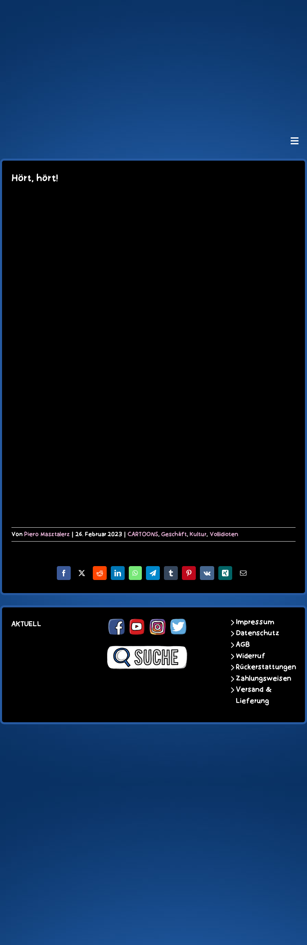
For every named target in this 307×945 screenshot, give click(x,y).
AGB (243, 644)
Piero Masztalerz (47, 534)
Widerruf (250, 656)
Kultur (198, 534)
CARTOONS (143, 534)
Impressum (255, 622)
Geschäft (174, 534)
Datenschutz (257, 633)
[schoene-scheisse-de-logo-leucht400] (153, 13)
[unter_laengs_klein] (153, 108)
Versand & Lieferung (254, 695)
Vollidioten (224, 534)
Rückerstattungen (260, 667)
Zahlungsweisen (260, 678)
